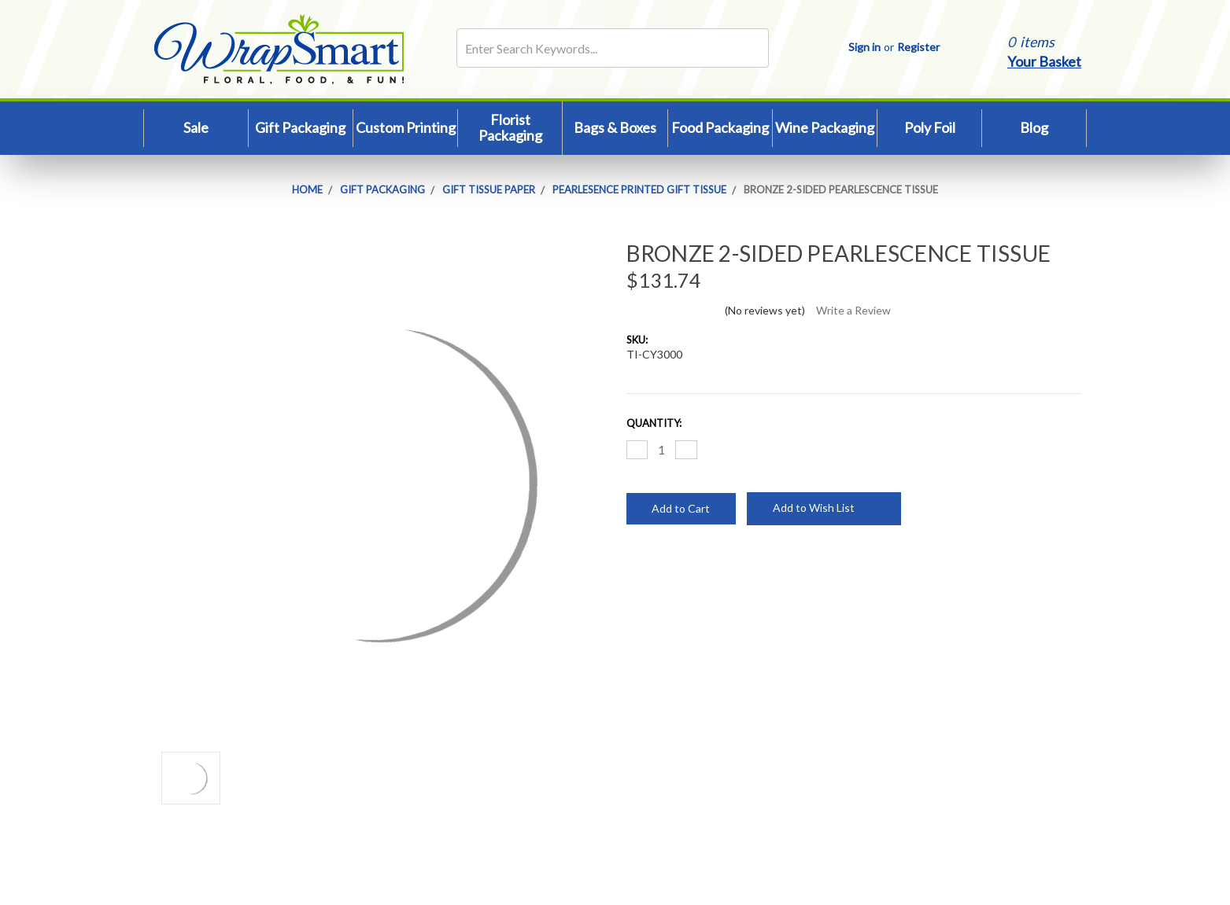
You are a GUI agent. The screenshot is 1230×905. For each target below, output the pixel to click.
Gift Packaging (300, 127)
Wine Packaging (824, 127)
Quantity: (653, 423)
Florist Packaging (510, 127)
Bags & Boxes (615, 127)
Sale (196, 127)
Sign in (864, 47)
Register (918, 47)
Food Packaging (720, 127)
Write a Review (853, 310)
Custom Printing (406, 127)
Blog (1034, 127)
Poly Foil (929, 127)
